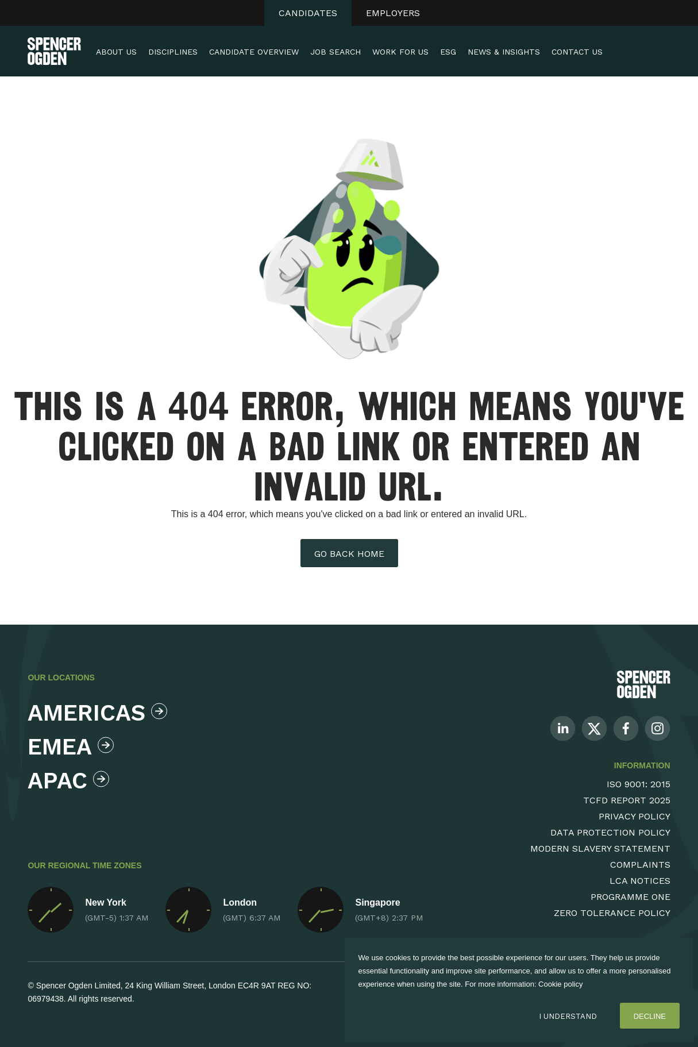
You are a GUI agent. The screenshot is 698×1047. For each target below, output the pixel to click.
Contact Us (577, 51)
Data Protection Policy (610, 832)
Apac (68, 780)
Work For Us (400, 51)
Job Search (335, 51)
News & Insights (504, 51)
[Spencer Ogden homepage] (54, 51)
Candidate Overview (254, 51)
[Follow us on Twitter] (594, 728)
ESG (448, 51)
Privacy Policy (634, 816)
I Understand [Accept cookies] (568, 1016)
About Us (116, 51)
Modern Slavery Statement (600, 848)
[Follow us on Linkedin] (563, 728)
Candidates (308, 12)
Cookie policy (560, 984)
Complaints (640, 864)
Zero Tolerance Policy (612, 912)
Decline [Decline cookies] (650, 1016)
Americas (94, 712)
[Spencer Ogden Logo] (643, 684)
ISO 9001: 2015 (638, 784)
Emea (71, 746)
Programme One (630, 896)
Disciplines (173, 51)
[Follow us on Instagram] (657, 728)
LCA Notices (640, 880)
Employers (393, 12)
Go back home (349, 553)
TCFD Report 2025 (626, 800)
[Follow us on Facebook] (626, 728)
